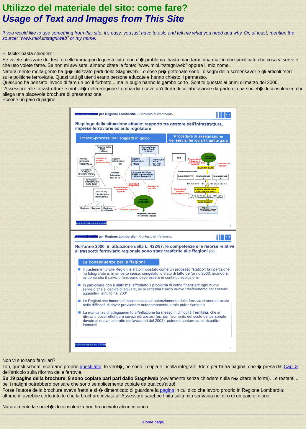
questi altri (90, 366)
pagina (167, 390)
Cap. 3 (291, 366)
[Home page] (153, 422)
